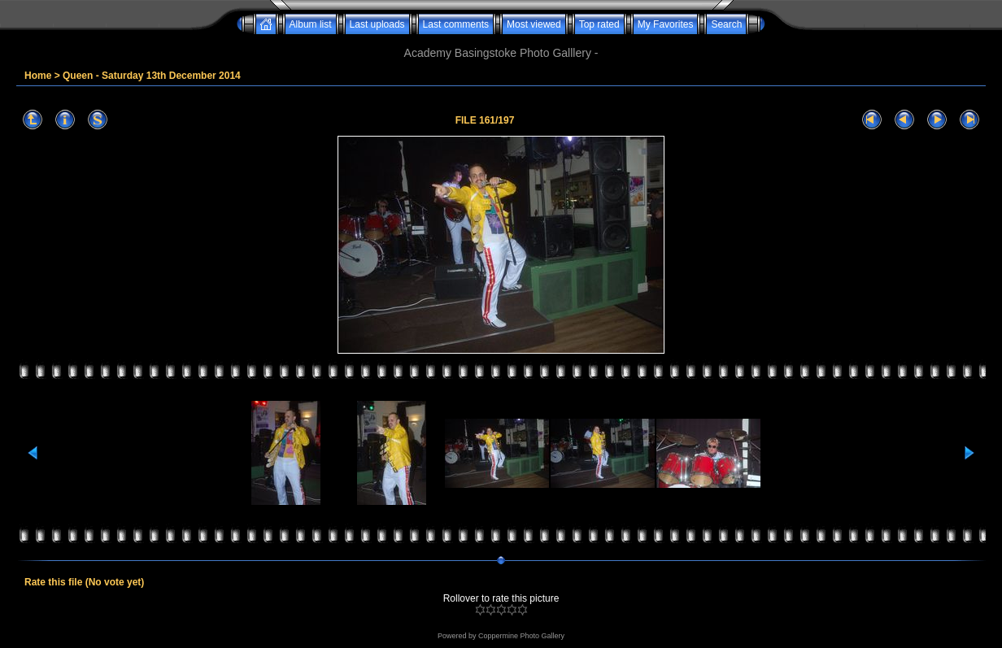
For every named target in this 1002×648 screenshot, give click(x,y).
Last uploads (377, 24)
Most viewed (534, 24)
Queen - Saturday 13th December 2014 (152, 75)
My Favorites (666, 24)
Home (37, 75)
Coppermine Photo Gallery (521, 636)
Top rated (599, 24)
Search (726, 24)
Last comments (456, 24)
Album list (311, 24)
